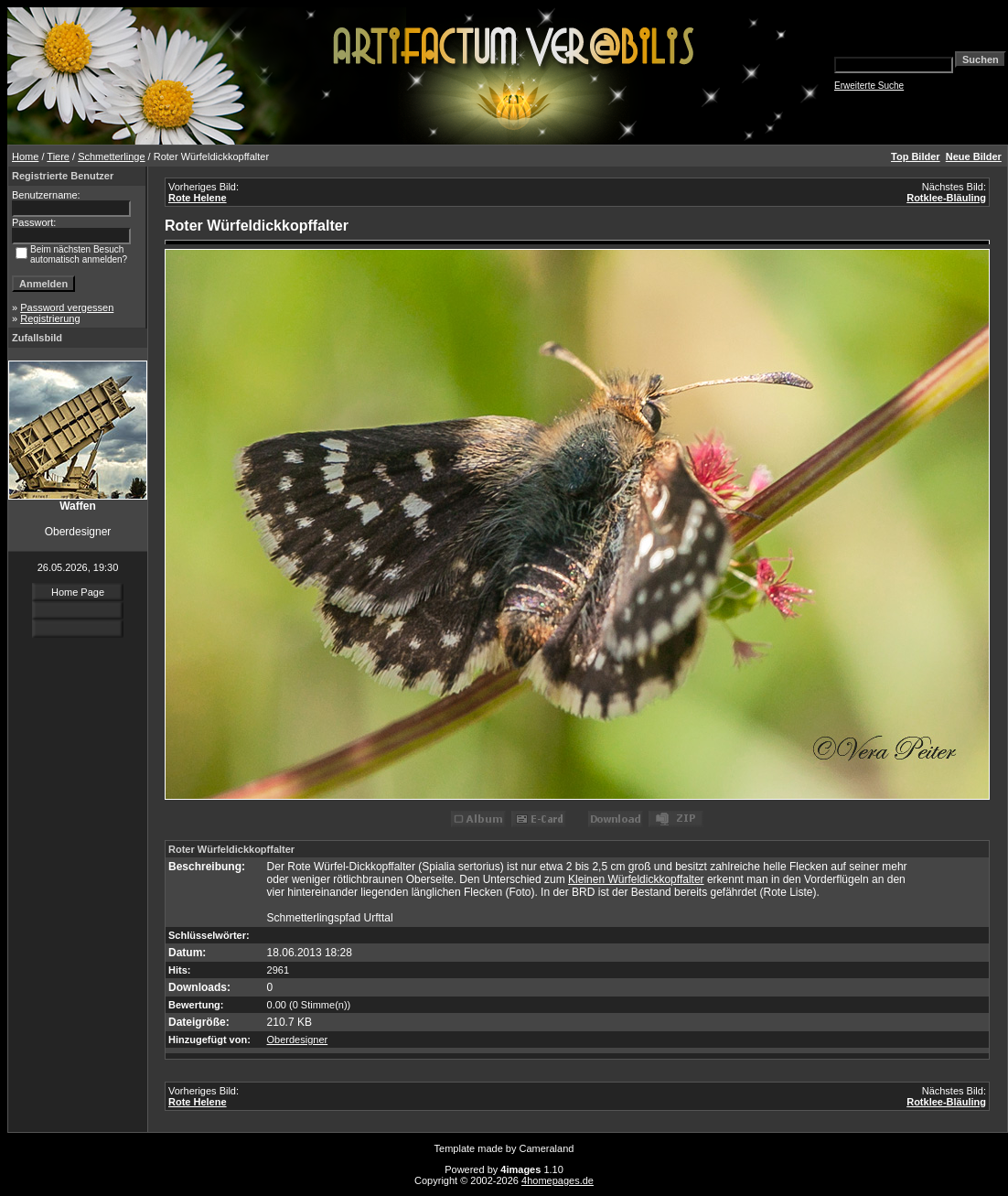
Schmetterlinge (111, 156)
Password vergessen (66, 307)
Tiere (58, 156)
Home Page (77, 592)
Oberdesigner (297, 1039)
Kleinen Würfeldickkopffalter (636, 879)
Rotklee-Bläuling (946, 197)
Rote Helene (197, 197)
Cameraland (547, 1148)
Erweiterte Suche (869, 86)
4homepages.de (557, 1180)
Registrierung (50, 318)
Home (25, 156)
